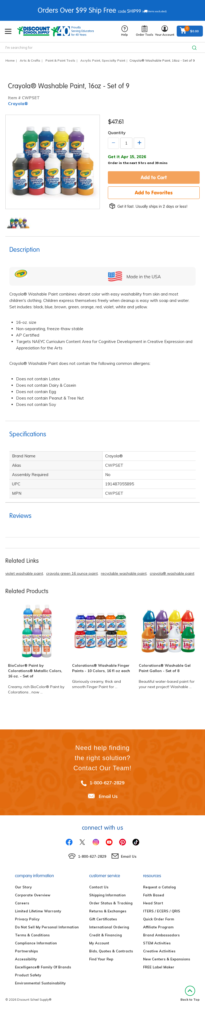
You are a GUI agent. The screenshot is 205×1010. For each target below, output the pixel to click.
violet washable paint (24, 573)
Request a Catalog (159, 887)
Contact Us (98, 887)
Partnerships (26, 951)
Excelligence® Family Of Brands (43, 967)
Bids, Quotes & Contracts (111, 951)
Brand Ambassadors (161, 935)
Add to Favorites (154, 192)
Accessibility (26, 959)
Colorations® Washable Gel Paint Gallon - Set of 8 (165, 668)
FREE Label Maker (158, 967)
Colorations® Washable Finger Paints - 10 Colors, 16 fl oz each (101, 668)
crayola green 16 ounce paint (72, 573)
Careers (22, 903)
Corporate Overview (32, 895)
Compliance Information (36, 943)
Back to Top (190, 993)
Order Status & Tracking (110, 903)
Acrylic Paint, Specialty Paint (102, 60)
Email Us (108, 796)
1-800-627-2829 (106, 782)
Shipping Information (107, 895)
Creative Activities (159, 951)
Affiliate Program (158, 927)
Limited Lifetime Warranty (38, 911)
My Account (99, 943)
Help (125, 31)
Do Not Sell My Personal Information (47, 927)
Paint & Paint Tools (60, 60)
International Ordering (109, 927)
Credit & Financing (105, 935)
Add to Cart (154, 177)
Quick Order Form (158, 919)
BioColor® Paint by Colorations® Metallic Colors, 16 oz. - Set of (35, 670)
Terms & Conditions (32, 935)
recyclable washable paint (124, 573)
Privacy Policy (27, 919)
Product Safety (28, 975)
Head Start (153, 903)
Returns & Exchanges (107, 911)
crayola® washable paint (172, 573)
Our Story (23, 887)
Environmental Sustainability (40, 983)
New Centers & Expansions (166, 959)
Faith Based (153, 895)
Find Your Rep (101, 959)
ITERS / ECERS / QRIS (161, 911)
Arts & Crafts (30, 60)
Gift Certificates (103, 919)
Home (10, 60)
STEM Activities (157, 943)
